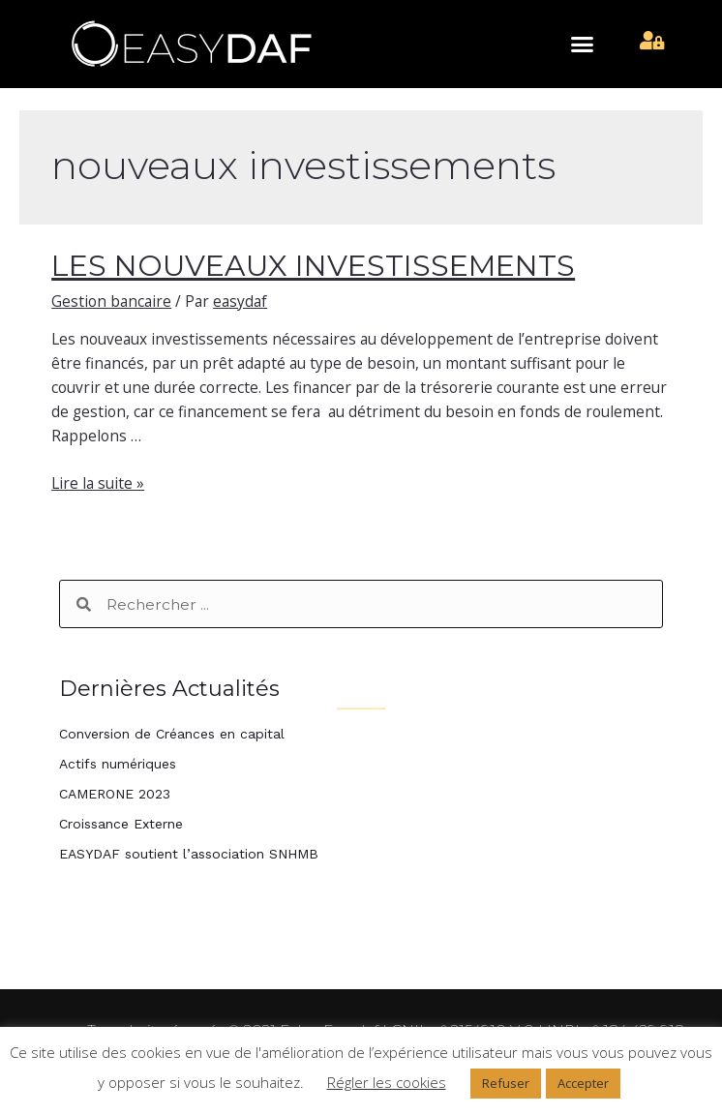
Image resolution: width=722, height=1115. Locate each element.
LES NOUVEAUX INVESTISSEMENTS (313, 266)
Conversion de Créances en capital (172, 733)
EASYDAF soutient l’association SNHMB (188, 853)
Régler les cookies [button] (386, 1082)
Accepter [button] (583, 1083)
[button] (582, 44)
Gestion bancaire (111, 301)
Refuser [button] (505, 1083)
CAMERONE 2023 (114, 793)
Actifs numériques (117, 763)
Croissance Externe (121, 823)
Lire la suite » (97, 483)
